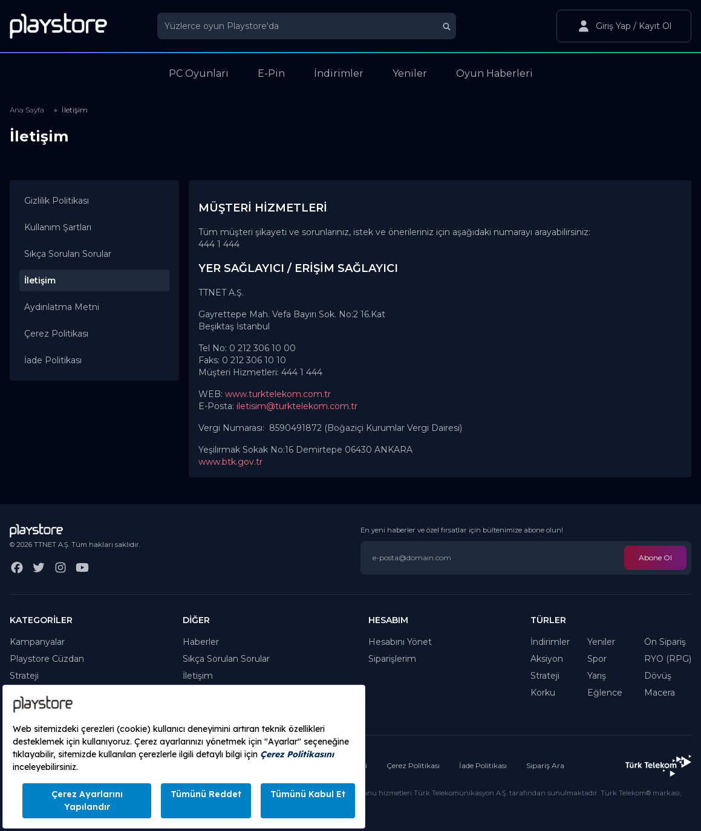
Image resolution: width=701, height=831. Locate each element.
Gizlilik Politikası (56, 200)
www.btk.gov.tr (230, 461)
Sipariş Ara (545, 765)
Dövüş (657, 675)
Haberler (201, 641)
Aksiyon (546, 658)
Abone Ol (655, 557)
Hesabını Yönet (400, 641)
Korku (542, 692)
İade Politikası (53, 360)
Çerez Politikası (56, 333)
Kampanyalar (37, 641)
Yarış (596, 675)
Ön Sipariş (665, 641)
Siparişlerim (392, 658)
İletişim (198, 675)
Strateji (24, 675)
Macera (659, 692)
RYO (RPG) (667, 658)
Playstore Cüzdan (47, 658)
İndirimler (550, 641)
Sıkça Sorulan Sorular (67, 253)
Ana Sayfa (27, 109)
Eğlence (604, 692)
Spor (597, 658)
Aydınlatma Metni (61, 307)
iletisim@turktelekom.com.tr (296, 406)
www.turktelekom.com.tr (278, 394)
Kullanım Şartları (57, 227)
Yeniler (601, 641)
